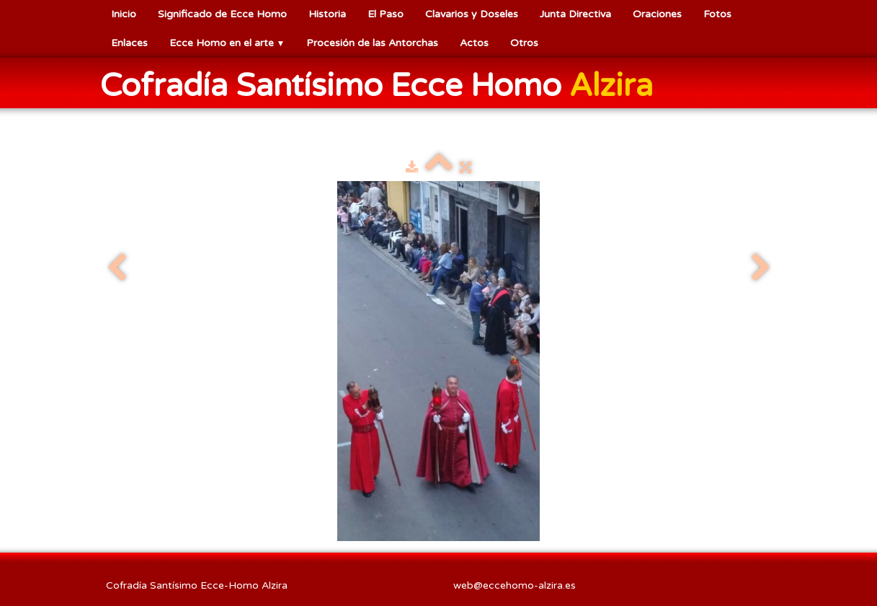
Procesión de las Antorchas (372, 43)
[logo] (382, 84)
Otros (524, 43)
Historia (327, 14)
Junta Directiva (575, 14)
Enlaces (129, 43)
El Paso (386, 14)
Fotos (717, 14)
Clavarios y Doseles (471, 14)
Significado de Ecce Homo (222, 14)
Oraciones (657, 14)
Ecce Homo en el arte (227, 43)
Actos (474, 43)
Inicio (123, 14)
